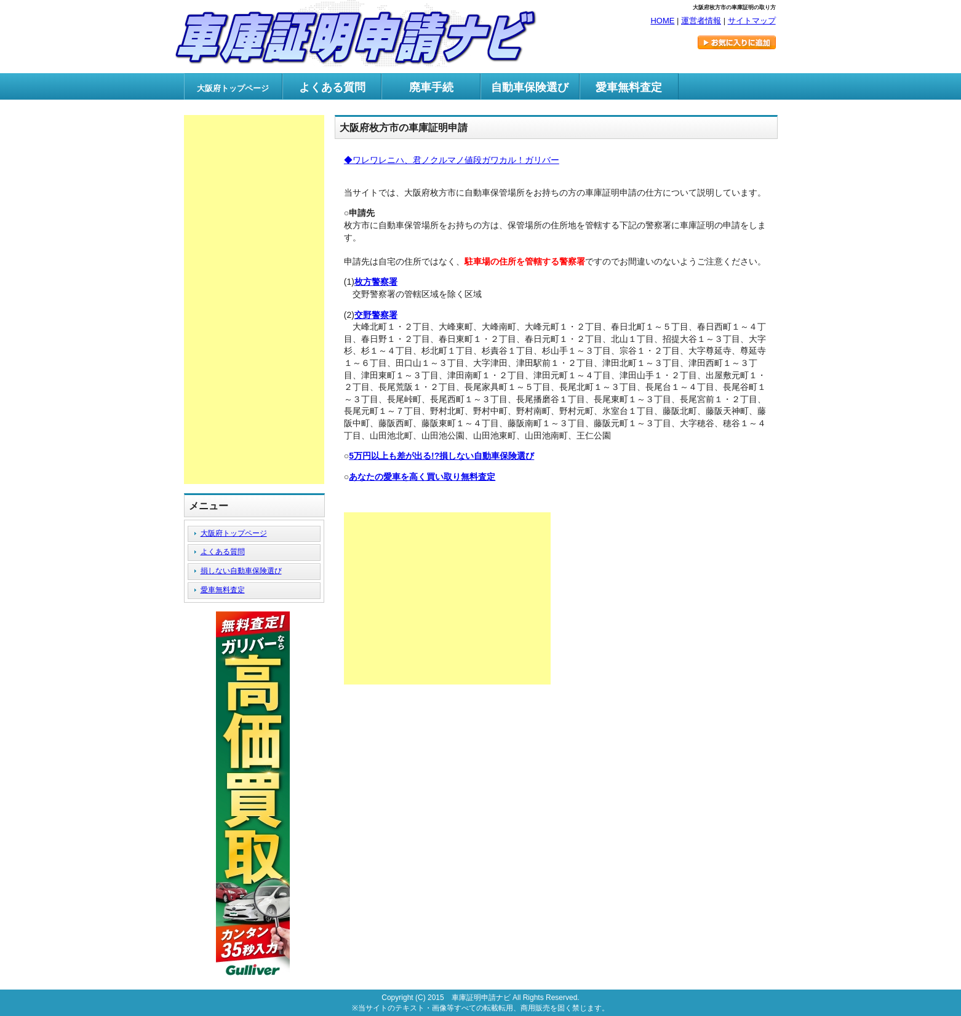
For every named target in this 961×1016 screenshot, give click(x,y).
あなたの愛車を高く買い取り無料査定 (422, 477)
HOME (662, 20)
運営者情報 (701, 20)
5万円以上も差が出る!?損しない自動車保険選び (441, 456)
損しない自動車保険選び (241, 570)
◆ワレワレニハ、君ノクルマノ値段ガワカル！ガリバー (451, 160)
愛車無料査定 (629, 87)
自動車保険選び (529, 87)
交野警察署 (375, 315)
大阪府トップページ (234, 533)
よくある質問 (332, 87)
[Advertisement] (447, 598)
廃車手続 (431, 87)
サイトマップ (752, 20)
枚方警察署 (375, 282)
